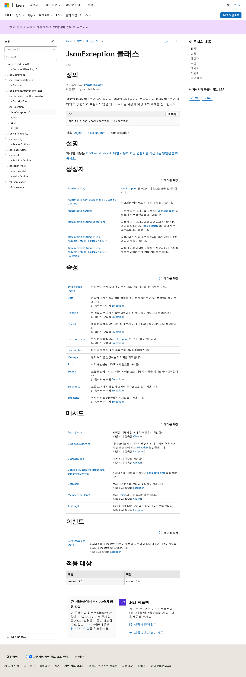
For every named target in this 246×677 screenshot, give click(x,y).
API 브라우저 (93, 41)
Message (73, 357)
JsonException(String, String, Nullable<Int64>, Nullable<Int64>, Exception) (88, 252)
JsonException (129, 188)
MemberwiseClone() (79, 495)
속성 (193, 63)
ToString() (73, 506)
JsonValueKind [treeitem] (16, 171)
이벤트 (195, 73)
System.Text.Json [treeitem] (17, 64)
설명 (193, 53)
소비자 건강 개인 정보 (102, 665)
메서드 (195, 68)
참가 (57, 665)
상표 (140, 665)
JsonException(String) (80, 210)
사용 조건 (127, 665)
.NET (78, 41)
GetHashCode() (76, 458)
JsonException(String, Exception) (86, 221)
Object (78, 132)
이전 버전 (29, 665)
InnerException (76, 339)
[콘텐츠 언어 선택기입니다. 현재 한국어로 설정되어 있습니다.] (12, 657)
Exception (96, 132)
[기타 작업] (176, 42)
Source (72, 371)
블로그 (43, 665)
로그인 (237, 5)
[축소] (52, 41)
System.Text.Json (93, 84)
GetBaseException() (79, 443)
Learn (69, 41)
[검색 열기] (228, 5)
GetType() (73, 484)
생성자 (195, 58)
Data (70, 297)
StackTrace (74, 386)
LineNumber (75, 350)
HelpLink (73, 313)
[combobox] (31, 49)
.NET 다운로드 (231, 15)
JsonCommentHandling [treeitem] (21, 69)
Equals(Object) (76, 432)
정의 (193, 48)
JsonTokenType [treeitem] (16, 165)
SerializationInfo (156, 472)
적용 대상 (196, 78)
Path (70, 364)
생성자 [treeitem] (14, 117)
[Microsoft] (7, 5)
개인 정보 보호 (73, 665)
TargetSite (73, 397)
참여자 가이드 (80, 628)
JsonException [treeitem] (19, 112)
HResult (72, 324)
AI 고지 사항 (12, 665)
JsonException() (76, 188)
